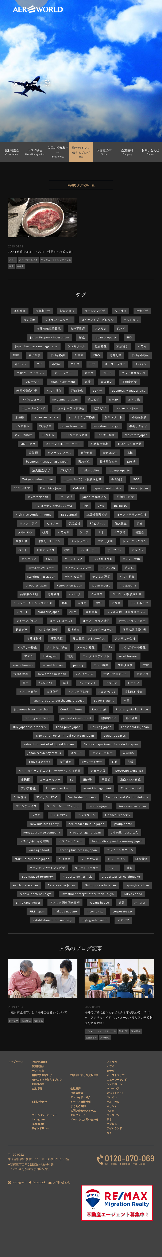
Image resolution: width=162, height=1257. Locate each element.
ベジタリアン (87, 815)
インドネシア (139, 603)
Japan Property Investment (49, 337)
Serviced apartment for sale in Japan (111, 744)
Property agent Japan (85, 832)
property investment (76, 718)
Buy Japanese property (29, 727)
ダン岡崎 (29, 320)
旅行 (99, 603)
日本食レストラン (49, 541)
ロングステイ (28, 523)
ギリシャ (21, 364)
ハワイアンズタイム (120, 850)
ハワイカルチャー (70, 841)
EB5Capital (69, 514)
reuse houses (23, 665)
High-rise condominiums (33, 514)
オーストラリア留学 (132, 621)
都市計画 (132, 718)
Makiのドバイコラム (30, 373)
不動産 (56, 364)
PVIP (145, 665)
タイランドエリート (58, 320)
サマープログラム (115, 674)
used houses (128, 656)
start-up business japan (32, 859)
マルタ (75, 364)
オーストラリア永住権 (131, 514)
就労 (70, 656)
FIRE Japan (37, 911)
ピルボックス (46, 550)
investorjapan (38, 497)
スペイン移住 (86, 647)
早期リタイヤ (138, 426)
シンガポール (76, 346)
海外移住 (20, 311)
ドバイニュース (32, 399)
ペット (22, 550)
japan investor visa (108, 488)
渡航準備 (77, 390)
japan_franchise (137, 885)
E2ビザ (97, 390)
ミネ (101, 532)
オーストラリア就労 (96, 621)
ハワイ (12, 259)
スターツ (76, 753)
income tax (95, 911)
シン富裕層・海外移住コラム (126, 612)
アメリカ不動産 (78, 692)
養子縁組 (66, 762)
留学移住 (87, 453)
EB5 (129, 337)
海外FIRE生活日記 (49, 328)
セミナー (53, 523)
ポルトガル (131, 320)
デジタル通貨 (101, 576)
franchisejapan (49, 612)
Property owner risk (77, 876)
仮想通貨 (74, 523)
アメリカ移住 (23, 435)
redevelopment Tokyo (36, 894)
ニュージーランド (33, 408)
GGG (136, 479)
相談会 (139, 532)
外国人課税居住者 (134, 629)
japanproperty (119, 470)
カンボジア (29, 559)
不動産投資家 (99, 444)
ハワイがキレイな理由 (34, 841)
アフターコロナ (102, 753)
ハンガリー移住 (26, 647)
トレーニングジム (134, 541)
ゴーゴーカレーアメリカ (62, 806)
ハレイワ (138, 550)
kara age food (39, 850)
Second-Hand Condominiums (127, 797)
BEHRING (120, 506)
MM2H (113, 399)
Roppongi (99, 709)
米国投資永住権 (26, 390)
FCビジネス (97, 523)
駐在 (16, 355)
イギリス (97, 594)
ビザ (92, 364)
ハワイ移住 (54, 390)
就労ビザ (100, 408)
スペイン (141, 364)
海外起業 (116, 355)
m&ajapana (128, 585)
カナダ (89, 373)
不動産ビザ (129, 382)
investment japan (65, 399)
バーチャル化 (73, 559)
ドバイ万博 (65, 497)
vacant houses (52, 665)
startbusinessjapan (41, 576)
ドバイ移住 (57, 355)
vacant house (99, 902)
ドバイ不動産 (140, 355)
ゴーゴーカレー (50, 779)
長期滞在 (74, 629)
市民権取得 (34, 638)
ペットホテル (79, 541)
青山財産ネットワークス (89, 638)
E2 (72, 779)
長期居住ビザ (108, 461)
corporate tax (123, 911)
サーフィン (114, 550)
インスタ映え (59, 815)
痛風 (11, 266)
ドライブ (133, 683)
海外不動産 (77, 328)
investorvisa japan (132, 806)
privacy (78, 665)
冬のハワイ (45, 683)
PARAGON (108, 568)
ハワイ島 (64, 532)
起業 (88, 382)
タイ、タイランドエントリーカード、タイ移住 (50, 770)
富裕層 (33, 453)
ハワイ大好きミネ (28, 259)
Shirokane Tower (28, 902)
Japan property (106, 337)
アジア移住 (28, 788)
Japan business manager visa (36, 346)
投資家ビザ (42, 311)
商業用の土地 (29, 594)
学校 (139, 523)
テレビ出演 (100, 665)
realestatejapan (136, 435)
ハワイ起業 (127, 576)
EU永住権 (20, 797)
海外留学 (52, 692)
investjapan (139, 488)
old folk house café (125, 832)
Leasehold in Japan (135, 727)
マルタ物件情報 (47, 629)
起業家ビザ (108, 718)
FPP (85, 506)
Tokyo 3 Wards (39, 762)
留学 (26, 683)
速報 (122, 902)
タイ (39, 364)
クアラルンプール (59, 453)
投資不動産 (21, 674)
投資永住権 (67, 311)
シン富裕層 (22, 426)
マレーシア (32, 382)
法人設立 (121, 523)
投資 (45, 532)
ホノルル (140, 902)
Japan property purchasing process (58, 700)
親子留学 (34, 355)
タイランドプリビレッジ (97, 320)
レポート (22, 612)
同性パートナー (91, 762)
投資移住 (45, 426)
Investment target (106, 426)
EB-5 (96, 355)
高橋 (130, 453)
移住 (82, 337)
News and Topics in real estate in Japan (65, 735)
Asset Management (97, 788)
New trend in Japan (52, 674)
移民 (67, 550)
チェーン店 (97, 770)
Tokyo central (131, 788)
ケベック (75, 594)
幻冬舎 (131, 461)
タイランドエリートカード (63, 444)
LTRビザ (65, 470)
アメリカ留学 (28, 692)
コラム (107, 373)
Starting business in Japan (78, 850)
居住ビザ (22, 541)
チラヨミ (112, 683)
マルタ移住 (125, 665)
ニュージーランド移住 (69, 408)
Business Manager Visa (129, 390)
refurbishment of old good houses (49, 744)
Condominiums (71, 709)
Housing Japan (100, 727)
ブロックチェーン (101, 629)
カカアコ (142, 674)
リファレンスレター (78, 568)
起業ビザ (22, 629)
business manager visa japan (47, 461)
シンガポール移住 (134, 647)
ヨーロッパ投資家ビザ (127, 594)
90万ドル (48, 435)
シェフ (84, 532)
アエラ (28, 656)
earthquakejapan (25, 885)
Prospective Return (60, 788)
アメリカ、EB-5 (47, 797)
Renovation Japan (69, 585)
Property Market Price (132, 709)
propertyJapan (36, 585)
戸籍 (115, 762)
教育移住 (101, 346)
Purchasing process (82, 797)
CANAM (78, 488)
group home (123, 824)
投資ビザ (142, 311)
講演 (66, 683)
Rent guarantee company (41, 832)
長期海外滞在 (134, 692)
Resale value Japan (61, 885)
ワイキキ (65, 859)
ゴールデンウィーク (41, 568)
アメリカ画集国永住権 (65, 902)
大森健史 (106, 382)
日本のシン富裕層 (130, 444)
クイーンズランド (28, 621)
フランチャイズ (26, 806)
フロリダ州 (105, 541)
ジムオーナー (89, 550)
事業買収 (91, 612)
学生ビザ (93, 399)
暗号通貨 (141, 859)
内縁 (130, 762)
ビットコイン (117, 859)
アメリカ (101, 328)
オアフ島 (134, 399)
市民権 (25, 779)
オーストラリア (115, 364)
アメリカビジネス (76, 435)
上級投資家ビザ (96, 514)
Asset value (107, 692)
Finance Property (117, 815)
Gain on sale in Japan (100, 885)
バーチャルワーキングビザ (47, 868)
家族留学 (122, 346)
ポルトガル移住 (57, 647)
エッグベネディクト (96, 656)
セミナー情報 (106, 435)
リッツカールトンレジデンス (56, 259)
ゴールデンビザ (94, 311)
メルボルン (25, 532)
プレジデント (87, 683)
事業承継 (57, 638)
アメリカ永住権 (125, 638)
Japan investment (62, 382)
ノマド (112, 868)
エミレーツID (131, 559)
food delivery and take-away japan (117, 841)
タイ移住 (121, 311)
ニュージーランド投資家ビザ (82, 479)
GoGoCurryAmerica (129, 770)
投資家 (79, 355)
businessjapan (99, 806)
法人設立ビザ (41, 470)
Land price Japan (68, 727)
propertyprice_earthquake (121, 876)
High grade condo (95, 920)
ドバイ (120, 328)
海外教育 (53, 594)
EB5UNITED (22, 488)
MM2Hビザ (28, 444)
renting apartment (37, 718)
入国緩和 (128, 753)
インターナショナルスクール (54, 506)
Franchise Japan (51, 488)
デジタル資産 (74, 576)
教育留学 (117, 479)
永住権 (19, 417)
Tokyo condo (133, 894)
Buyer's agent (104, 700)
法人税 (129, 568)
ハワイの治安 (85, 674)
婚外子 (87, 779)
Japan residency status (44, 753)
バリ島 (116, 603)
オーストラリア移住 (81, 417)
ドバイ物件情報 (102, 559)
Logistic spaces (115, 735)
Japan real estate (46, 417)
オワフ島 (120, 532)
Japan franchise (72, 426)
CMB (101, 506)
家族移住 (84, 461)
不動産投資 (139, 417)
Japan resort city (94, 497)
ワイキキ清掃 (89, 859)
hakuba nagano (65, 911)
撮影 (129, 868)
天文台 (36, 815)
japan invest (101, 585)
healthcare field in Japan (87, 824)
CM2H (50, 559)
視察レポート (113, 417)
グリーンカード (64, 373)
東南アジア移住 (130, 779)
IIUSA (108, 647)
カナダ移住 (110, 453)
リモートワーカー (86, 868)
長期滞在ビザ (125, 497)
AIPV (72, 612)
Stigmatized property (37, 876)
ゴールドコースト (61, 621)
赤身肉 (20, 266)
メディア (123, 920)
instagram (50, 656)
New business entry (44, 824)
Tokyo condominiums (38, 479)
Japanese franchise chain (32, 709)
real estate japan (128, 408)
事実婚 (106, 779)
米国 (127, 700)
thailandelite (90, 470)
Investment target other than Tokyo (87, 894)
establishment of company (52, 920)
